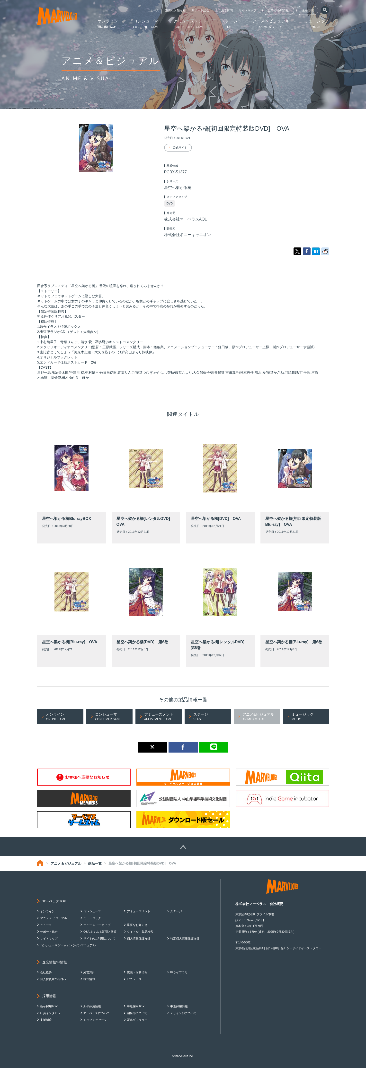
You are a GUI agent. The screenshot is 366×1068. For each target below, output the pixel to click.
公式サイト (180, 147)
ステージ (176, 911)
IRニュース (134, 979)
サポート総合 (200, 10)
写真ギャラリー (137, 1020)
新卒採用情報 (92, 1006)
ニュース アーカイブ (96, 925)
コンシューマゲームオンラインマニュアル (68, 945)
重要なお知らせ (175, 10)
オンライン (47, 911)
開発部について (137, 1013)
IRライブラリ (179, 972)
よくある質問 (224, 10)
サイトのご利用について (99, 938)
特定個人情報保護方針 (184, 938)
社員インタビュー (51, 1013)
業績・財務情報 (137, 972)
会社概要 (46, 972)
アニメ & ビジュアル (53, 918)
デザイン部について (183, 1013)
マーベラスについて (96, 1013)
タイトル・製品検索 (140, 931)
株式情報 (89, 979)
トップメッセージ (95, 1020)
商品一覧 (95, 863)
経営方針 (89, 972)
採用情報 (307, 10)
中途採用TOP (135, 1006)
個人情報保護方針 (138, 938)
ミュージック (92, 918)
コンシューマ (92, 911)
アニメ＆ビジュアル (66, 863)
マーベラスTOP (54, 901)
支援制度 (46, 1020)
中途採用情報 (179, 1006)
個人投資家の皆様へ (53, 979)
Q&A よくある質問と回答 (99, 931)
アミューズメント (138, 911)
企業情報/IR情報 (278, 10)
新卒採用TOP (49, 1006)
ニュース (153, 10)
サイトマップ (247, 10)
